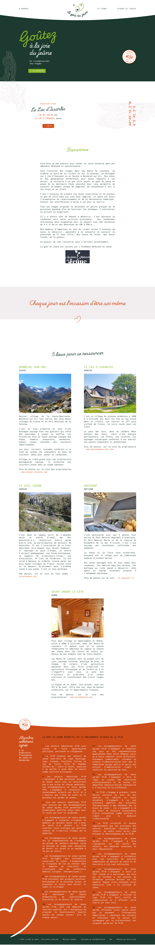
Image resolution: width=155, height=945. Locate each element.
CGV (110, 940)
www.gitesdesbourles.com (99, 450)
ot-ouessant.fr (126, 578)
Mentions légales (69, 940)
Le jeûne (102, 9)
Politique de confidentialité (93, 940)
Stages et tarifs (126, 9)
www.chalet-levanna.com (34, 472)
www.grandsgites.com (81, 697)
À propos (23, 9)
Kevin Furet (131, 940)
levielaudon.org (28, 577)
